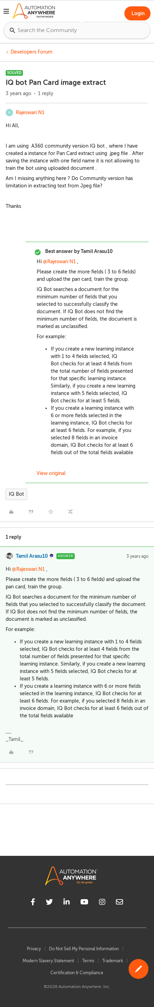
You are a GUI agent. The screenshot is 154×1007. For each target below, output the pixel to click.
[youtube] (84, 903)
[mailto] (119, 903)
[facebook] (33, 903)
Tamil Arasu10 (32, 556)
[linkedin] (66, 903)
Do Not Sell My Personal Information (84, 948)
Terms (88, 960)
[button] (6, 12)
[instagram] (102, 903)
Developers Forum (32, 52)
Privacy (34, 948)
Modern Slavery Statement (48, 960)
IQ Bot (16, 494)
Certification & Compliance (76, 972)
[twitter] (49, 903)
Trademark (112, 960)
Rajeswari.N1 (30, 112)
